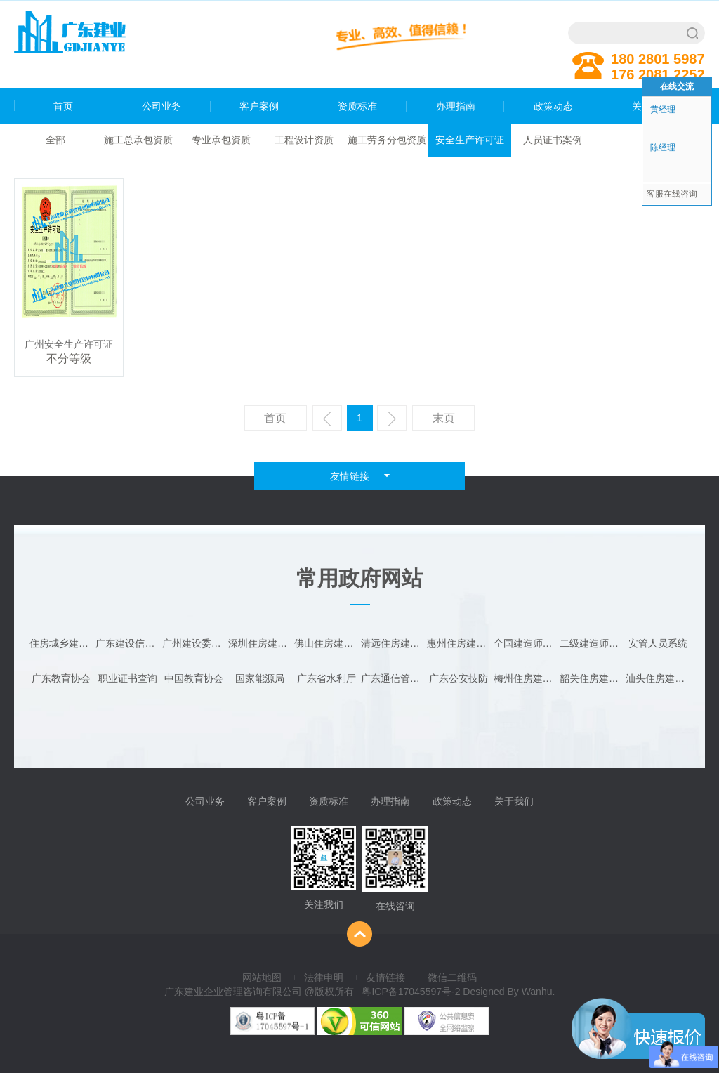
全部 (55, 139)
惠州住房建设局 (459, 643)
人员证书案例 (552, 139)
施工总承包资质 (138, 139)
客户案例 (259, 106)
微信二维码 (452, 977)
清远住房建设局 (393, 643)
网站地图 (262, 977)
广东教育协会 (61, 678)
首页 (43, 106)
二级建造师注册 (592, 643)
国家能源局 (259, 678)
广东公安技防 (458, 678)
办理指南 (455, 106)
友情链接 (385, 977)
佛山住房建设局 (326, 643)
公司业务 (161, 106)
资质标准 (357, 106)
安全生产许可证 (469, 139)
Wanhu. (538, 991)
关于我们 (514, 801)
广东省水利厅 (326, 678)
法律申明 (323, 977)
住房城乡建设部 (61, 643)
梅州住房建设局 (526, 678)
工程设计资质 (304, 139)
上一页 (329, 421)
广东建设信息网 (127, 643)
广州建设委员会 (194, 643)
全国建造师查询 (526, 643)
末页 (444, 418)
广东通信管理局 (393, 678)
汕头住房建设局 (658, 678)
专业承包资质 (221, 139)
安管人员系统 (657, 643)
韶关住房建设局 (592, 678)
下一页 (394, 421)
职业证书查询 (127, 678)
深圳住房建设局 (260, 643)
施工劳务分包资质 (387, 139)
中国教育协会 (193, 678)
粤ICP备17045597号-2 (411, 991)
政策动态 (553, 106)
